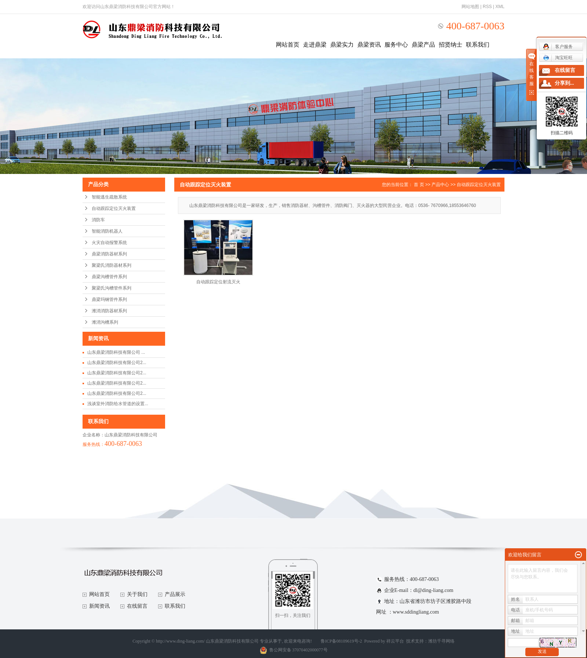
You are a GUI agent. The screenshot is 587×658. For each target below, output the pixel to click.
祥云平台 (395, 641)
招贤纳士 (450, 44)
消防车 (98, 219)
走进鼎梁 (315, 44)
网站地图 (470, 6)
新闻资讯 (99, 606)
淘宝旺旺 (558, 58)
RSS (487, 6)
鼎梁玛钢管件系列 (109, 299)
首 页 (419, 184)
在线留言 (137, 606)
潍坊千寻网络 (441, 641)
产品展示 (175, 594)
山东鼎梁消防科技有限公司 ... (116, 352)
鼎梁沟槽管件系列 (109, 276)
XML (499, 6)
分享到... (564, 83)
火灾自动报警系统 (109, 242)
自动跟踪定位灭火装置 (114, 208)
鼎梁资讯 (369, 44)
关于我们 (137, 594)
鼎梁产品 (423, 44)
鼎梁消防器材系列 (109, 254)
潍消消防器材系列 (109, 310)
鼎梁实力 (342, 44)
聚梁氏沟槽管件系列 (111, 288)
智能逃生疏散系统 (109, 197)
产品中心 (440, 184)
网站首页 (287, 44)
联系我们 (477, 44)
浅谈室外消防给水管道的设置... (117, 403)
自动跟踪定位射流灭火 (218, 281)
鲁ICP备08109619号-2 (341, 641)
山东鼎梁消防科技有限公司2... (116, 362)
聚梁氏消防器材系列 (111, 265)
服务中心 (396, 44)
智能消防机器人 (107, 231)
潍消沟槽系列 (105, 322)
